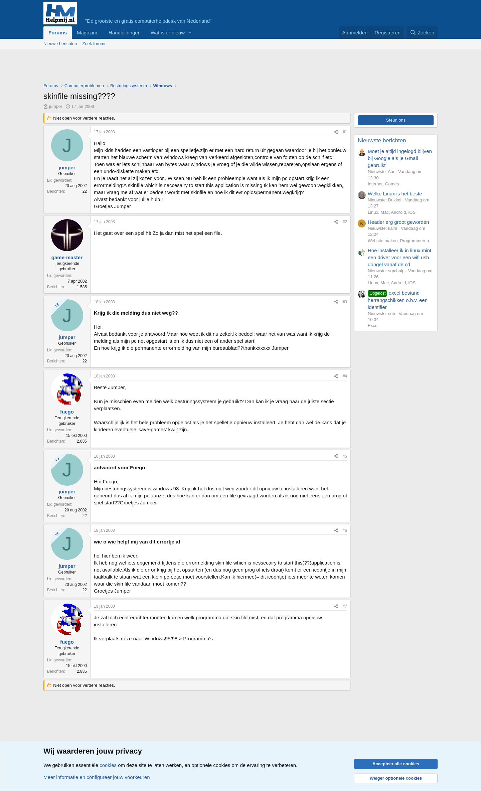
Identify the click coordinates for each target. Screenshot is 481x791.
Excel (373, 325)
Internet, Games (383, 183)
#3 (345, 302)
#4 (345, 376)
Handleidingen (125, 32)
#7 (345, 606)
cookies (108, 765)
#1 (345, 132)
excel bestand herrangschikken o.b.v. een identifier (398, 300)
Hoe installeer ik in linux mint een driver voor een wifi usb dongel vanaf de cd (399, 257)
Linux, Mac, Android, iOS (392, 212)
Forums (57, 32)
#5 (345, 456)
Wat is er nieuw (168, 32)
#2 (345, 221)
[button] (190, 32)
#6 (345, 530)
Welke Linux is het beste (395, 193)
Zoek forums (94, 43)
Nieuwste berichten (382, 140)
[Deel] (336, 132)
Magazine (88, 32)
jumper (55, 106)
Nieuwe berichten (60, 43)
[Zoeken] (422, 32)
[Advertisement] (165, 67)
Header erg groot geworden (398, 222)
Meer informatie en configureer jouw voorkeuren (96, 777)
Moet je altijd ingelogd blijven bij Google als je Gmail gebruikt (400, 158)
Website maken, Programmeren (398, 240)
